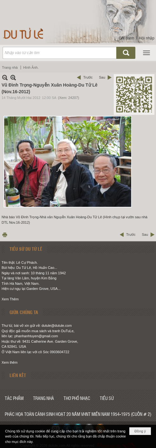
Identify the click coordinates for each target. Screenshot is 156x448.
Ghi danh (126, 38)
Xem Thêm (10, 299)
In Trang (5, 234)
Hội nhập (146, 38)
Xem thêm (9, 362)
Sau (102, 77)
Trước (87, 77)
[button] (146, 52)
